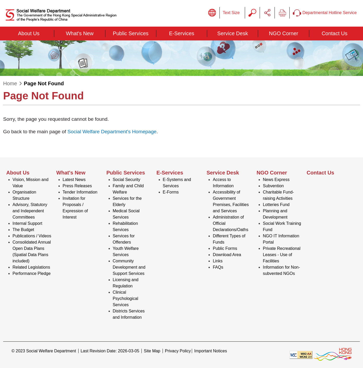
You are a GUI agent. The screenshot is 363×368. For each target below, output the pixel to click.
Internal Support (27, 223)
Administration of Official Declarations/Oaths (230, 223)
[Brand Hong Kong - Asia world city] (332, 354)
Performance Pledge (32, 273)
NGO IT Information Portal (281, 239)
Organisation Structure (24, 195)
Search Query (252, 13)
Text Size (231, 12)
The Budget (23, 229)
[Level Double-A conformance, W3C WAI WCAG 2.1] (300, 354)
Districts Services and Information (129, 314)
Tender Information (80, 192)
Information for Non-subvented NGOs (281, 270)
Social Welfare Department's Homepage (111, 131)
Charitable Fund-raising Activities (278, 195)
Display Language (212, 13)
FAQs (218, 267)
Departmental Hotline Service (325, 12)
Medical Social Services (126, 214)
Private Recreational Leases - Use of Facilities (281, 254)
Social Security (126, 179)
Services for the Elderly (127, 201)
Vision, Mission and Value (31, 182)
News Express (276, 179)
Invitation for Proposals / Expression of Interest (75, 207)
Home (10, 83)
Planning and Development (275, 214)
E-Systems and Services (177, 182)
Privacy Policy (178, 351)
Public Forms (225, 248)
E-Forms (171, 192)
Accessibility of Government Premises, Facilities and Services (231, 201)
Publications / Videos (32, 236)
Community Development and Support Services (129, 267)
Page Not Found (44, 83)
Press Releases (77, 186)
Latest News (74, 179)
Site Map (152, 351)
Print (282, 13)
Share (267, 13)
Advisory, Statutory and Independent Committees (30, 210)
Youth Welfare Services (126, 251)
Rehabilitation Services (125, 226)
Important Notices (210, 351)
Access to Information (223, 182)
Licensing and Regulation (126, 282)
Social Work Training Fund (282, 226)
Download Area (227, 254)
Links (217, 261)
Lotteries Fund (276, 204)
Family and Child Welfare (128, 189)
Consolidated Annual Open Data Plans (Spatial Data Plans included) (32, 251)
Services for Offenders (124, 239)
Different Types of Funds (229, 239)
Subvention (273, 186)
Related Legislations (31, 267)
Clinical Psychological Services (125, 298)
